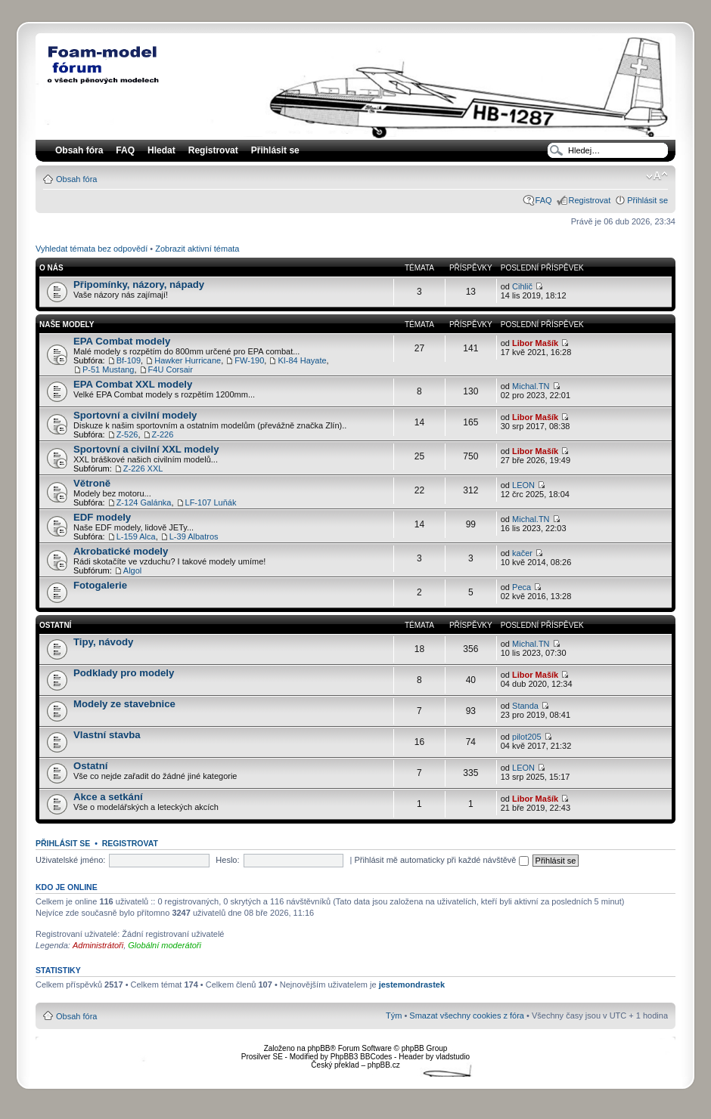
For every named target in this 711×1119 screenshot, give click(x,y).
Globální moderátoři (164, 945)
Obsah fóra (76, 179)
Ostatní (55, 625)
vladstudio (453, 1057)
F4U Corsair (170, 369)
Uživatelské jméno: (70, 859)
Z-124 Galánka (144, 502)
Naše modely (66, 324)
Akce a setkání (108, 796)
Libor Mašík (535, 343)
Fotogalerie (100, 585)
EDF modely (102, 517)
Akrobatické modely (120, 551)
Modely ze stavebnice (124, 703)
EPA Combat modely (121, 341)
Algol (132, 570)
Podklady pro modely (123, 673)
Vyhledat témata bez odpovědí (91, 248)
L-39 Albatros (194, 536)
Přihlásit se (647, 200)
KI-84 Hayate (302, 360)
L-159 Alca (136, 536)
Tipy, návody (103, 642)
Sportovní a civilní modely (135, 415)
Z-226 (163, 434)
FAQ (544, 200)
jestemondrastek (412, 984)
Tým (394, 1015)
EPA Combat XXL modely (132, 384)
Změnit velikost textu (657, 176)
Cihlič (522, 286)
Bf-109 (128, 360)
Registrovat (213, 150)
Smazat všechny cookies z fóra (466, 1015)
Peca (521, 587)
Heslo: (227, 859)
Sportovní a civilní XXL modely (146, 449)
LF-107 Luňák (211, 502)
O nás (51, 268)
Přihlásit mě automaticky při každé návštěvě (441, 859)
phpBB (318, 1048)
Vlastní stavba (107, 734)
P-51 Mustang (108, 369)
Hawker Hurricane (187, 360)
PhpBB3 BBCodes (362, 1057)
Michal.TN (531, 386)
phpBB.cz (384, 1065)
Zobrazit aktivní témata (197, 248)
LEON (523, 485)
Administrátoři (98, 945)
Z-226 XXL (143, 468)
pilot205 (527, 736)
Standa (525, 705)
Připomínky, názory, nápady (138, 284)
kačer (522, 553)
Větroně (91, 483)
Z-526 (127, 434)
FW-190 (249, 360)
